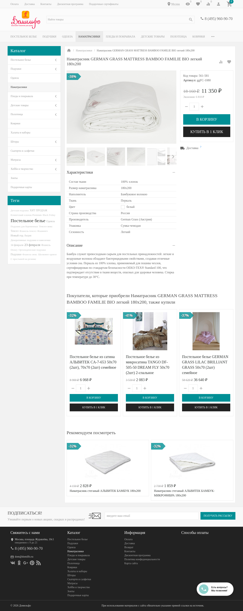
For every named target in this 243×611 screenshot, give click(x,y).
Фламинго (42, 231)
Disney (14, 249)
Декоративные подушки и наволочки (30, 240)
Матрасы (16, 159)
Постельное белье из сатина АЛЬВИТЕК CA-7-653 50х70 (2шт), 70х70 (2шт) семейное (93, 362)
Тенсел (15, 230)
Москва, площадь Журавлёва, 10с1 (34, 539)
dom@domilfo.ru (24, 556)
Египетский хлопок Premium (26, 215)
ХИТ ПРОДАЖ (38, 210)
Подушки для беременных (24, 226)
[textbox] (121, 19)
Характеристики (80, 172)
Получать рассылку (218, 515)
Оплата (14, 4)
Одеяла (67, 36)
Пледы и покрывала (120, 36)
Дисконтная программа (70, 4)
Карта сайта (131, 563)
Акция (27, 235)
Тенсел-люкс (46, 226)
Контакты (45, 4)
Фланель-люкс (29, 254)
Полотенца (178, 36)
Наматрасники (89, 36)
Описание (75, 245)
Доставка (29, 4)
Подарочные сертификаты (103, 4)
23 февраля (32, 245)
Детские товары (153, 36)
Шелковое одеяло (47, 254)
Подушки (49, 36)
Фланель (45, 245)
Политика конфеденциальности (142, 559)
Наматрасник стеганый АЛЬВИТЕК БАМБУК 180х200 (105, 490)
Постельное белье (23, 36)
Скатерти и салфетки (22, 150)
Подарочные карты (21, 187)
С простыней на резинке (23, 259)
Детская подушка (20, 210)
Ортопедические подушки (32, 249)
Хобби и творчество (22, 169)
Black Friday (49, 215)
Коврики (199, 36)
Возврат (128, 547)
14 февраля (17, 244)
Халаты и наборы (20, 132)
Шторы (15, 141)
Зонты (14, 178)
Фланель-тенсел (28, 231)
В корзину (206, 119)
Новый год (17, 235)
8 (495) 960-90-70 (219, 19)
